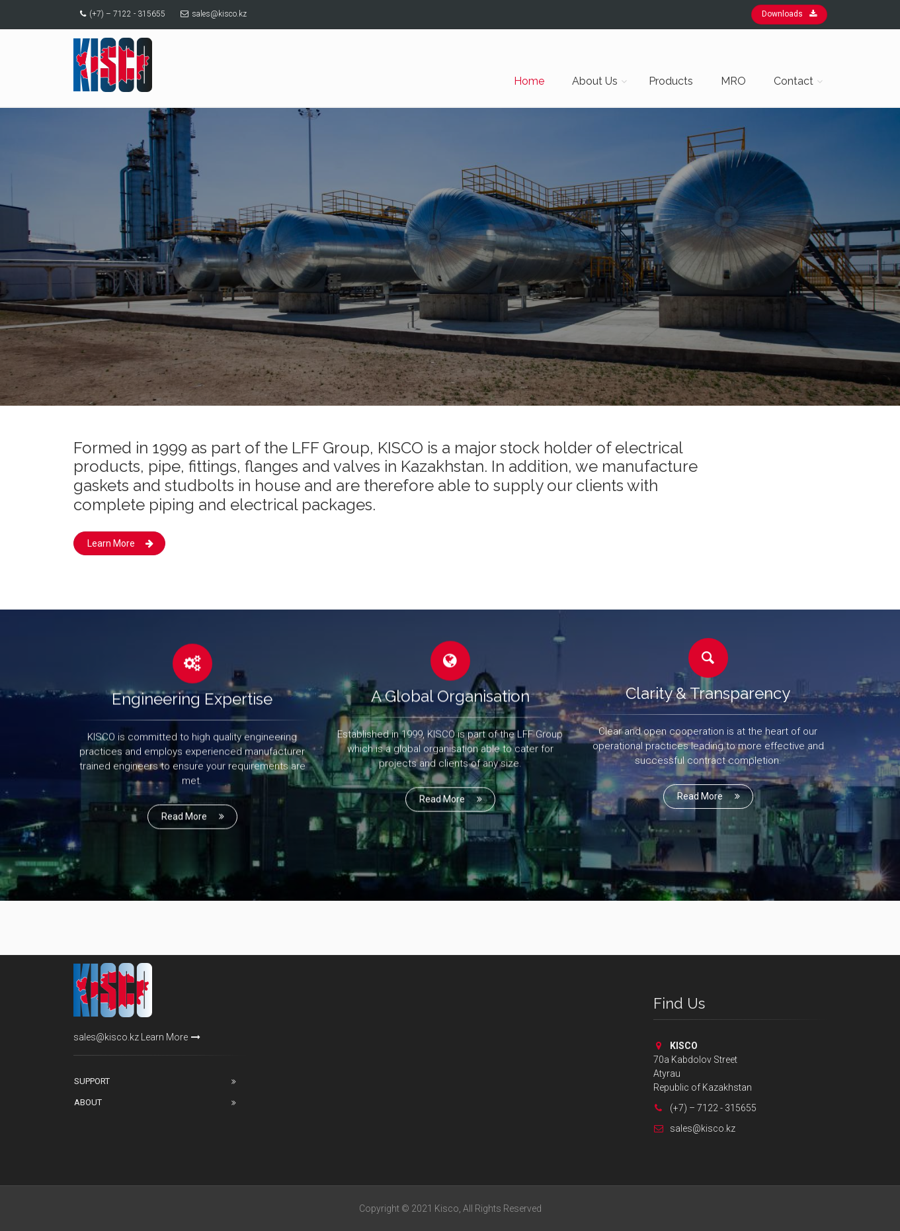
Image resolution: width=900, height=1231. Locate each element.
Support (92, 1081)
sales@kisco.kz (219, 14)
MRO (733, 81)
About (88, 1102)
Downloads (789, 14)
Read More (193, 812)
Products (671, 81)
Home (529, 81)
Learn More (120, 543)
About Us (595, 81)
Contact (793, 81)
